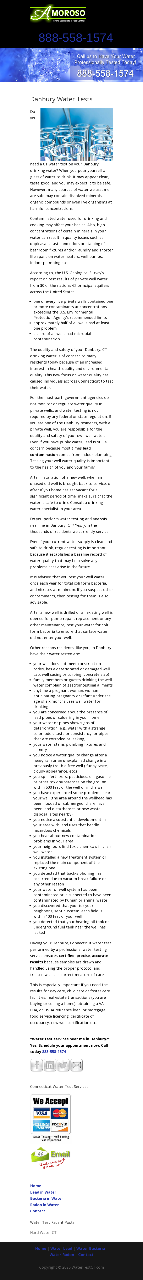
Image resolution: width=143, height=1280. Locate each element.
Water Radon (62, 1254)
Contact (37, 1210)
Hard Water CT (43, 1232)
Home (35, 1185)
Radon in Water (44, 1204)
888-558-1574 (76, 37)
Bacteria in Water (46, 1198)
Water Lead (61, 1248)
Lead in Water (43, 1192)
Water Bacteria (90, 1248)
